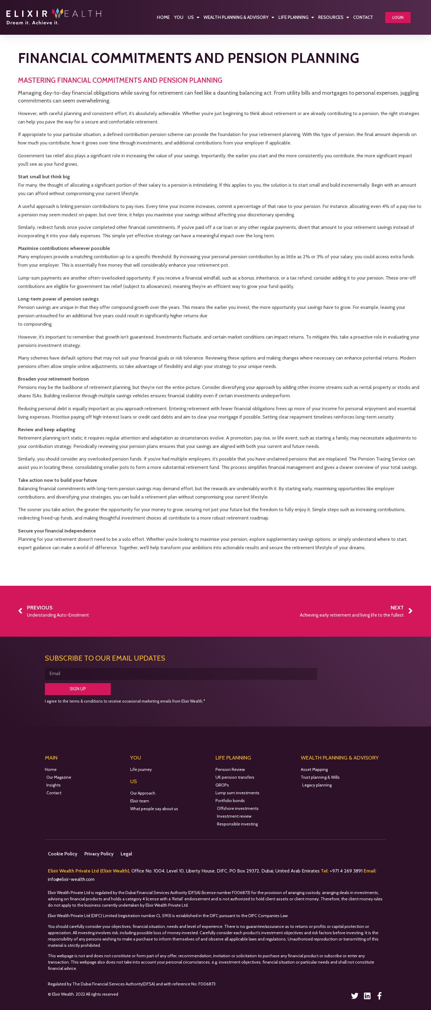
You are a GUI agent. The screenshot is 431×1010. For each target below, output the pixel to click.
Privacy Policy (98, 854)
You (178, 17)
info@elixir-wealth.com (71, 879)
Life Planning (296, 17)
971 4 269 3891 (348, 871)
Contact (363, 17)
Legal (126, 854)
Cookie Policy (62, 854)
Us (193, 17)
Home (163, 17)
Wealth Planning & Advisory (239, 17)
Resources (333, 17)
